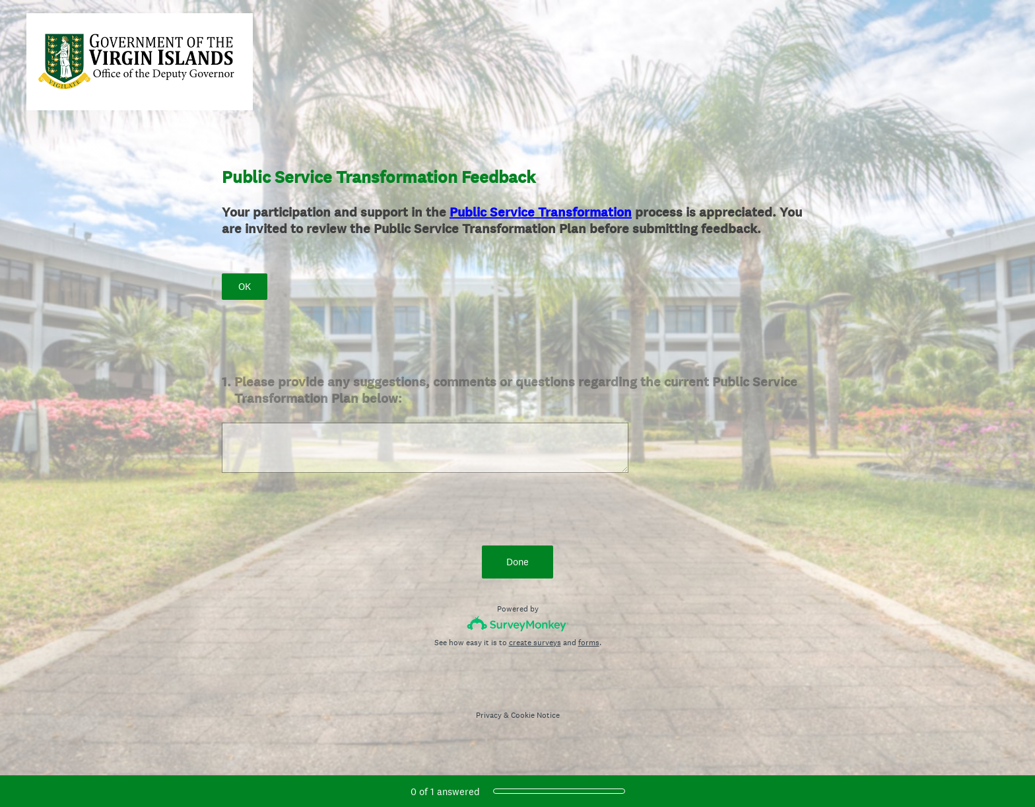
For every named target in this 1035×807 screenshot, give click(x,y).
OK (244, 286)
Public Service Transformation (541, 212)
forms (588, 642)
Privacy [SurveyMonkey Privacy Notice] (489, 715)
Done (517, 561)
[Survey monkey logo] (518, 624)
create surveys (535, 642)
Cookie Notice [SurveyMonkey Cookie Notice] (535, 715)
